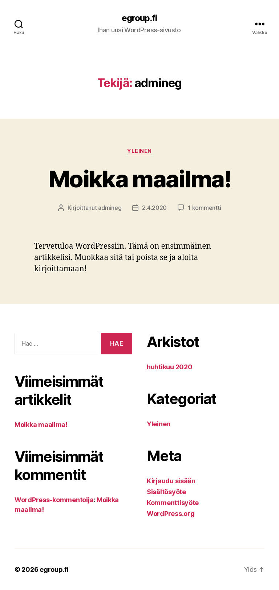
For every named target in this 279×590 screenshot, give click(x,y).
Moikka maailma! (139, 179)
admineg (109, 207)
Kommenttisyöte (173, 502)
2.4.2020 (154, 207)
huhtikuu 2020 (170, 367)
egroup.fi (139, 18)
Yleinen (139, 151)
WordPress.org (171, 513)
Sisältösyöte (166, 492)
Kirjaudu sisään (171, 481)
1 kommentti (204, 207)
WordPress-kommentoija (54, 500)
